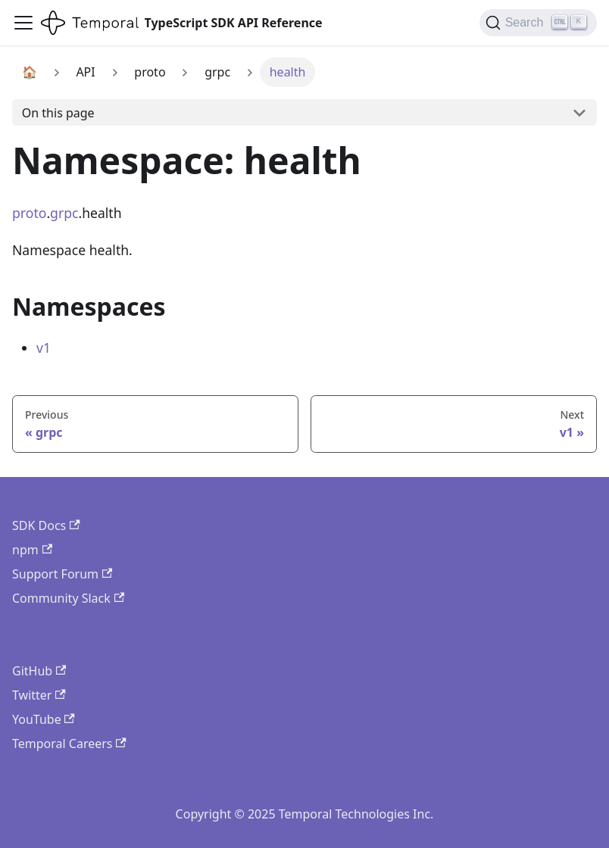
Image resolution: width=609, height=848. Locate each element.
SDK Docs (46, 525)
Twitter (39, 695)
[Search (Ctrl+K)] (538, 22)
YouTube (43, 719)
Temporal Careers (69, 743)
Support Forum (62, 574)
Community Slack (68, 598)
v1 (43, 347)
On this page (58, 112)
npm (32, 549)
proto (29, 213)
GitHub (39, 670)
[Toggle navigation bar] (23, 22)
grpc (64, 213)
